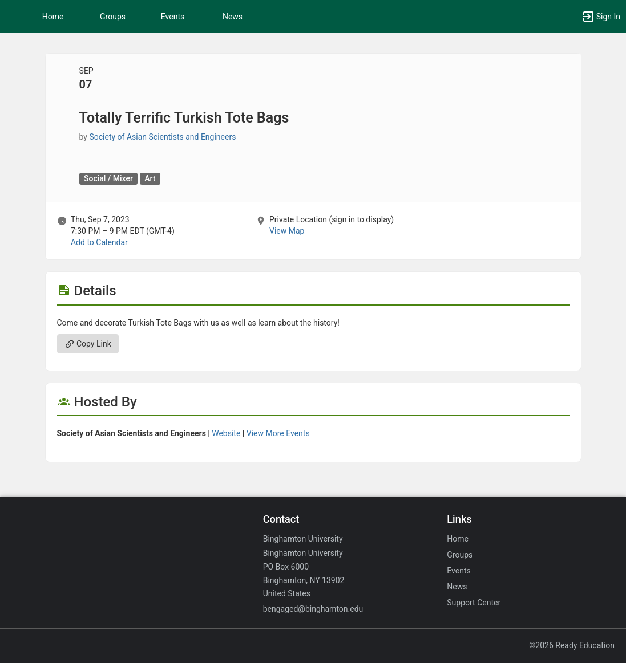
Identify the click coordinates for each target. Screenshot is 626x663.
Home (458, 538)
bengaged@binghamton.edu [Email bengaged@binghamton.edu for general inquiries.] (313, 608)
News (233, 16)
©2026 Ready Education (572, 645)
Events (172, 16)
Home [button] (53, 16)
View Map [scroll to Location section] (286, 230)
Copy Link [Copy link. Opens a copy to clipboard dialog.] (87, 343)
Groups (113, 16)
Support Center (473, 602)
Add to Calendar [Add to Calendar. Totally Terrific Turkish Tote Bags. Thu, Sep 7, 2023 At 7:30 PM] (99, 242)
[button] (14, 16)
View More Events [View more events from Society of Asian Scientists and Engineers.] (278, 433)
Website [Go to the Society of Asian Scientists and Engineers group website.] (226, 433)
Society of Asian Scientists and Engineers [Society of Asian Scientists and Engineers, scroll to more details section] (162, 136)
